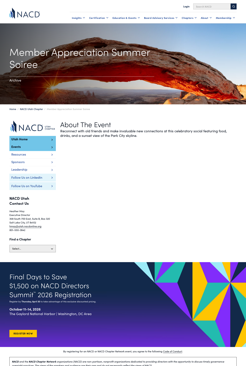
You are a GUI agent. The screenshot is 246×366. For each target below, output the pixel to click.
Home (12, 109)
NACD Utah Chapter (31, 109)
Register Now (23, 333)
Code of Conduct (172, 351)
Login (186, 6)
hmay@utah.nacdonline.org (25, 226)
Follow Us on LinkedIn (26, 177)
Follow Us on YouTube (26, 186)
